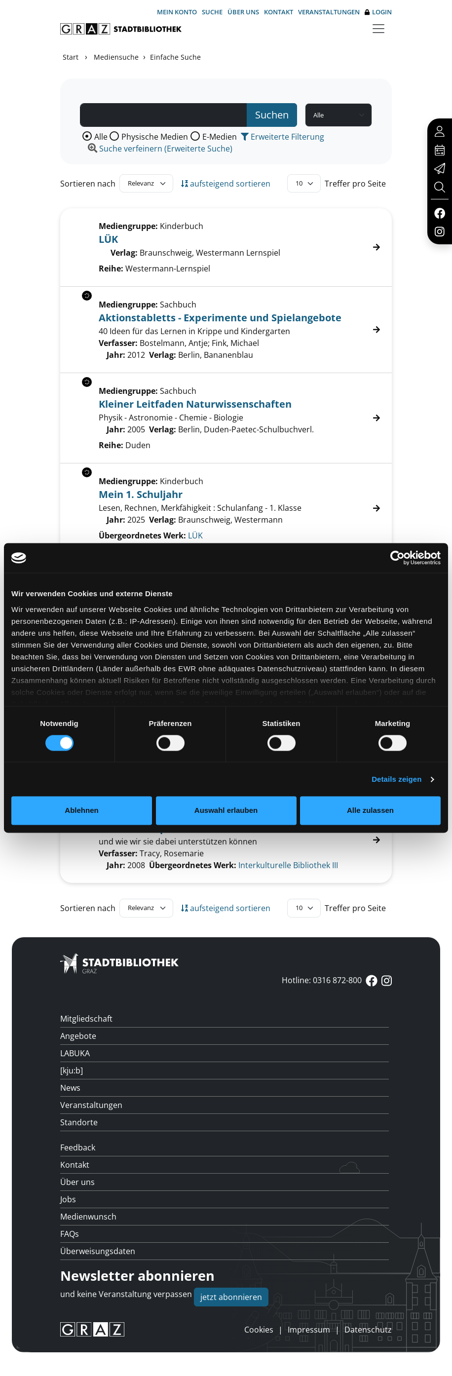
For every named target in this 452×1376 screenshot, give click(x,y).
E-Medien (219, 136)
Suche (212, 11)
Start (70, 57)
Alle (101, 136)
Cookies (258, 1329)
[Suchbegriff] (163, 115)
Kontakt (278, 11)
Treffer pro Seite (355, 183)
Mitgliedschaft (86, 1018)
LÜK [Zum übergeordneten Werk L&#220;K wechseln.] (195, 535)
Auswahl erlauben (226, 810)
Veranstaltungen (329, 11)
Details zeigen (396, 779)
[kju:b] (71, 1070)
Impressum (309, 1329)
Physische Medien (154, 136)
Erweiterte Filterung (282, 136)
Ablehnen (81, 810)
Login (378, 12)
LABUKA (75, 1053)
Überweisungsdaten (97, 1251)
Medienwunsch (88, 1216)
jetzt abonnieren (231, 1297)
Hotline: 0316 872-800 (322, 980)
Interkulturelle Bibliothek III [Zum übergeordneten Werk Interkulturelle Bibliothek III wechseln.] (288, 865)
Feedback (77, 1147)
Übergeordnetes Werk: (142, 535)
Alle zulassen (370, 810)
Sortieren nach (87, 183)
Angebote (78, 1036)
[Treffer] (226, 840)
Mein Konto (177, 11)
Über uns (243, 11)
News (70, 1087)
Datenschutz (368, 1329)
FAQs (69, 1233)
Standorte (79, 1122)
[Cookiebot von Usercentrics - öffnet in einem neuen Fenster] (397, 557)
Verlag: (124, 252)
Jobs (68, 1199)
